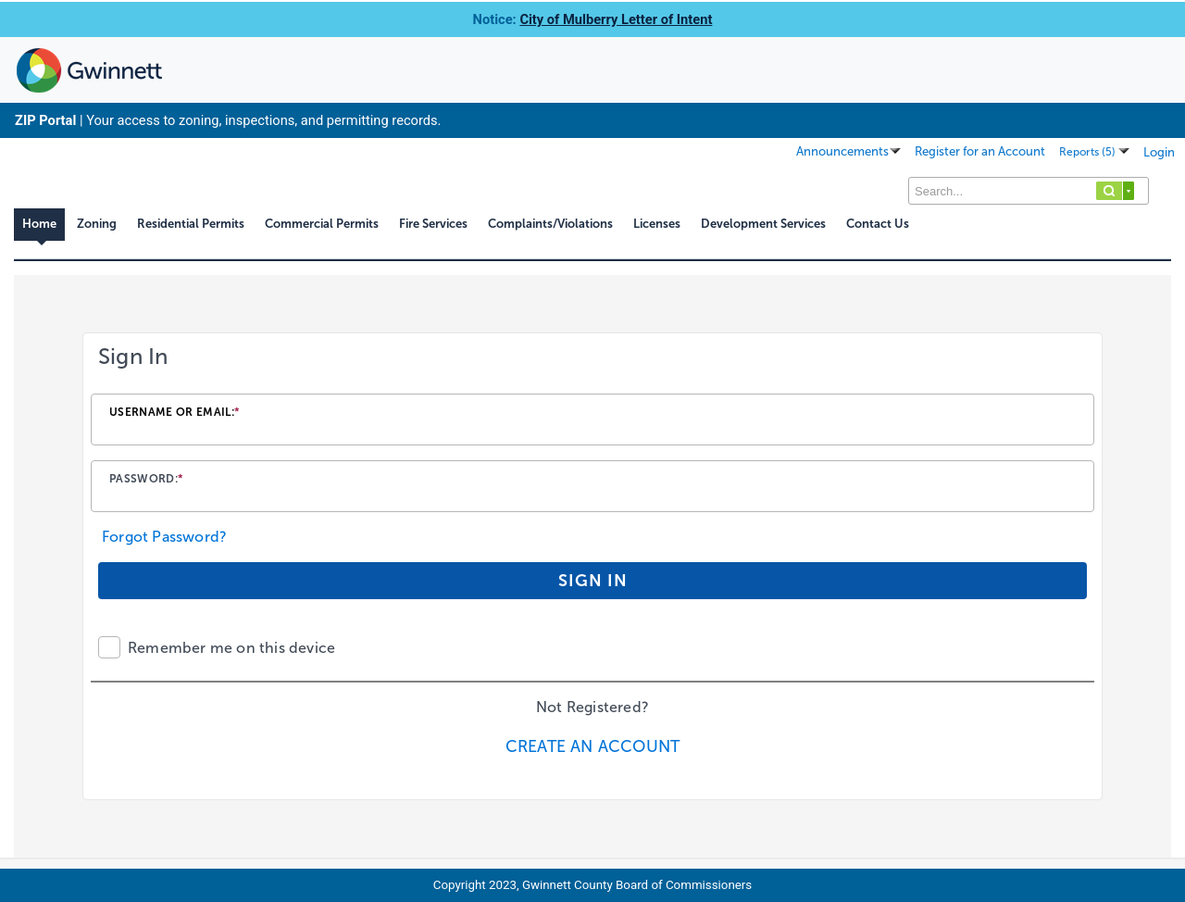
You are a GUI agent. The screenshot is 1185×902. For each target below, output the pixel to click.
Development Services (763, 224)
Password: (146, 478)
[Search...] (1028, 191)
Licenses (656, 224)
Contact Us (877, 224)
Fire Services (433, 224)
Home (39, 224)
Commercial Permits (322, 224)
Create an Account (592, 746)
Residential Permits (190, 224)
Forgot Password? (164, 536)
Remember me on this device (231, 648)
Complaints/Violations (550, 224)
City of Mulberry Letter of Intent (615, 19)
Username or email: (174, 412)
